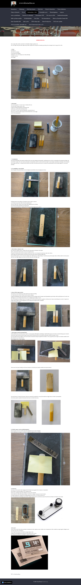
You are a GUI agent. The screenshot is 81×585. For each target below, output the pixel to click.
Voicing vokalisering (61, 9)
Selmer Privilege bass (46, 21)
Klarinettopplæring (53, 12)
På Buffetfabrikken (28, 18)
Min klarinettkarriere (46, 18)
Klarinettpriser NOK (40, 15)
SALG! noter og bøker (57, 21)
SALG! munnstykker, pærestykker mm (18, 24)
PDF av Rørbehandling (15, 574)
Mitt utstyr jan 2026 (50, 15)
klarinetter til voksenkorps (27, 15)
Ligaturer (62, 12)
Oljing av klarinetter (15, 12)
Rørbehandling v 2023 (32, 12)
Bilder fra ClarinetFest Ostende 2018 (60, 18)
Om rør (23, 12)
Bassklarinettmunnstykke (63, 15)
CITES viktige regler (35, 21)
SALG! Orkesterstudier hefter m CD (36, 24)
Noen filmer (36, 18)
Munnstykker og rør (43, 12)
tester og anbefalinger (15, 15)
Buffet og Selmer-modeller (16, 18)
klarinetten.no (14, 9)
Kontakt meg (45, 581)
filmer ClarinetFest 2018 (16, 21)
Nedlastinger (21, 9)
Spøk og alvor (26, 21)
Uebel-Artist (40, 9)
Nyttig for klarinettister (50, 9)
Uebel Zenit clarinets (31, 9)
